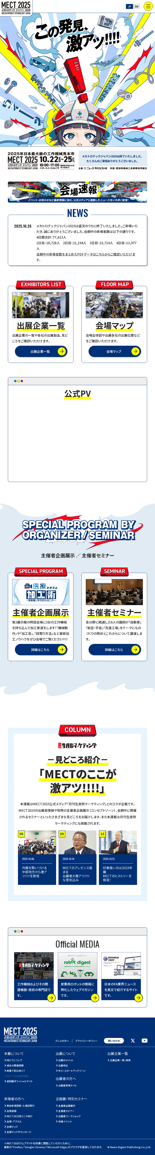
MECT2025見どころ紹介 (20, 1116)
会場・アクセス (14, 1121)
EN (136, 6)
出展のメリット (66, 1060)
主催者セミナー (66, 1111)
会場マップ (113, 351)
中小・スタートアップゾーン (72, 1070)
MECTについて (14, 1060)
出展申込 (63, 1065)
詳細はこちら (40, 649)
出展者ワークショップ (70, 1116)
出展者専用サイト (68, 1085)
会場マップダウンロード (19, 1132)
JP (129, 6)
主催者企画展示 (67, 1105)
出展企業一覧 (40, 351)
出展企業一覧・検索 (120, 1060)
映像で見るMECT (16, 1070)
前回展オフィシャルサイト (20, 1081)
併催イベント (65, 1121)
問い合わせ (114, 1040)
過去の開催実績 (15, 1065)
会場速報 (11, 1111)
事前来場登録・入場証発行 (21, 1105)
